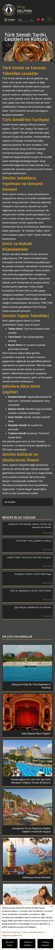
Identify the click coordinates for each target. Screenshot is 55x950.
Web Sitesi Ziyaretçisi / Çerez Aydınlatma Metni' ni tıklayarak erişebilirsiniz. (24, 934)
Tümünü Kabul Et (45, 944)
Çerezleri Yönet (10, 944)
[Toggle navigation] (49, 19)
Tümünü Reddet (27, 944)
